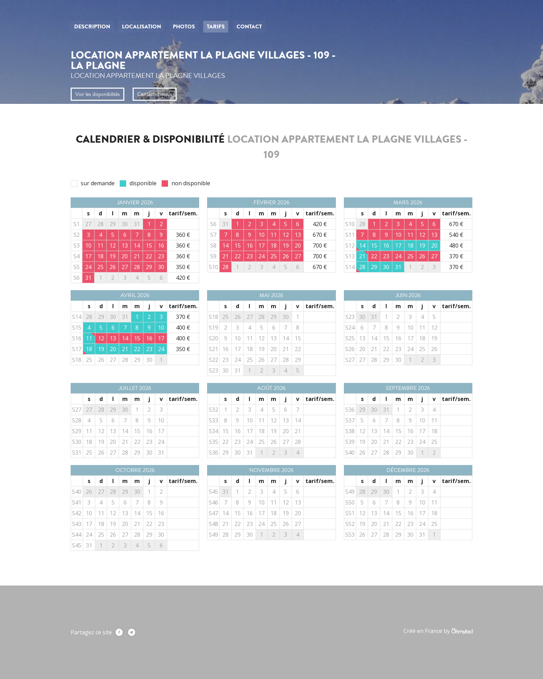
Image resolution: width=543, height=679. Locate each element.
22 (137, 349)
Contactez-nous (154, 94)
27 (113, 360)
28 (362, 267)
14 (362, 245)
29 (374, 267)
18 (410, 245)
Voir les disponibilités (97, 94)
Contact (249, 27)
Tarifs (216, 27)
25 (89, 360)
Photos (184, 27)
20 (434, 245)
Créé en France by (437, 631)
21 (362, 256)
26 (101, 360)
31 (398, 267)
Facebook (119, 632)
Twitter (131, 632)
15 (374, 245)
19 (422, 245)
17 (398, 245)
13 (273, 338)
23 (149, 349)
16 (386, 245)
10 (161, 327)
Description (92, 27)
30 (386, 267)
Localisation (141, 27)
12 (261, 338)
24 (161, 349)
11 (89, 338)
